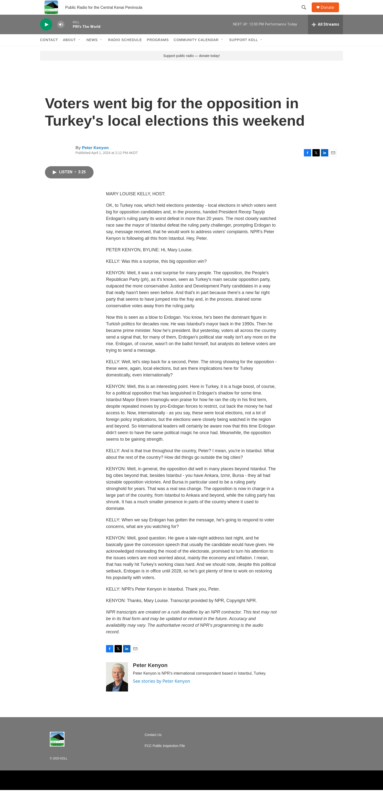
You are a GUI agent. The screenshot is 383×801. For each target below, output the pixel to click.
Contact (49, 51)
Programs (158, 51)
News (92, 51)
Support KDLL (243, 51)
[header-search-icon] (306, 13)
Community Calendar (196, 51)
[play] (46, 35)
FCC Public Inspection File (165, 757)
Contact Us (153, 746)
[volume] (61, 35)
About (69, 51)
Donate (330, 12)
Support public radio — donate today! (191, 67)
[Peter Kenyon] (117, 687)
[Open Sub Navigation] (80, 51)
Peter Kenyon (95, 158)
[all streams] (325, 35)
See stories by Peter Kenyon (161, 692)
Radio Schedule (125, 51)
